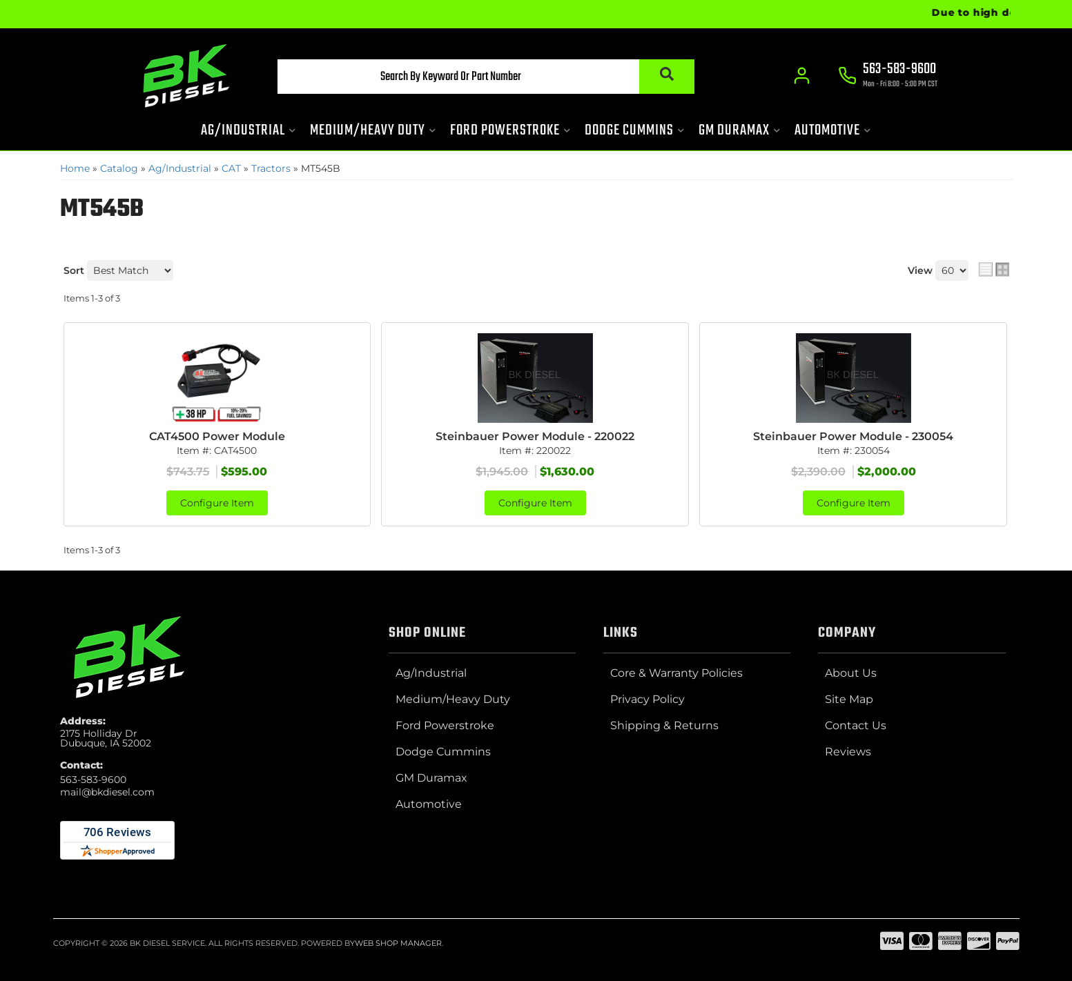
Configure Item (217, 503)
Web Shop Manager (398, 943)
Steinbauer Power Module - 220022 (535, 436)
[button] (486, 76)
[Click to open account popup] (802, 75)
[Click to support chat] (888, 76)
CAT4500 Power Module (217, 436)
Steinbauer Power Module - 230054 (853, 436)
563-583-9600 (93, 779)
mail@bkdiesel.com (107, 792)
